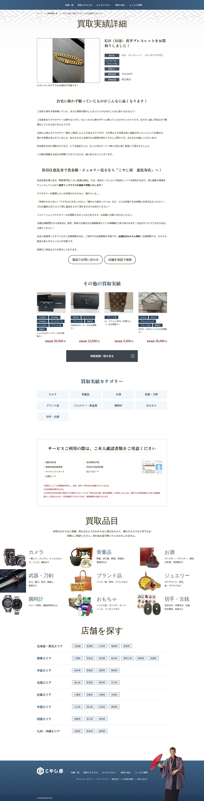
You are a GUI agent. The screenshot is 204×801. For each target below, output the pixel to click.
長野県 (102, 670)
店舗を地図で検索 (120, 259)
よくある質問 (136, 5)
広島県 (102, 706)
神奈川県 (127, 658)
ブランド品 (52, 405)
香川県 (90, 718)
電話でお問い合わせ (85, 259)
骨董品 (86, 394)
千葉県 (77, 658)
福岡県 (102, 731)
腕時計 (118, 405)
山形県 (102, 646)
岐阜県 (77, 670)
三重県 (77, 694)
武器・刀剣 (151, 394)
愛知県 (90, 670)
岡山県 (90, 706)
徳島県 (114, 706)
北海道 (77, 646)
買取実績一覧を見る (102, 356)
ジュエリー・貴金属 (85, 405)
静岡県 (114, 670)
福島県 (114, 646)
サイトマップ (102, 779)
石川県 (114, 682)
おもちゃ (151, 405)
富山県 (77, 682)
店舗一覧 (69, 5)
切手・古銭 (52, 416)
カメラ (53, 394)
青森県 (126, 646)
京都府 (90, 694)
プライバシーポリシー (85, 779)
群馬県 (141, 658)
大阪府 (114, 694)
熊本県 (90, 731)
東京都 (102, 658)
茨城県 (153, 658)
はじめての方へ (103, 5)
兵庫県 (102, 694)
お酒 (118, 394)
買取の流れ (120, 5)
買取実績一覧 (52, 13)
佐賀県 (77, 731)
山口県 (77, 706)
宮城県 (90, 646)
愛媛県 (77, 718)
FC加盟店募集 (127, 779)
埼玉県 (90, 658)
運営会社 (115, 779)
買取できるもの (85, 5)
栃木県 (114, 658)
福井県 (102, 682)
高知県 (102, 718)
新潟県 (90, 682)
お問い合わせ (142, 779)
